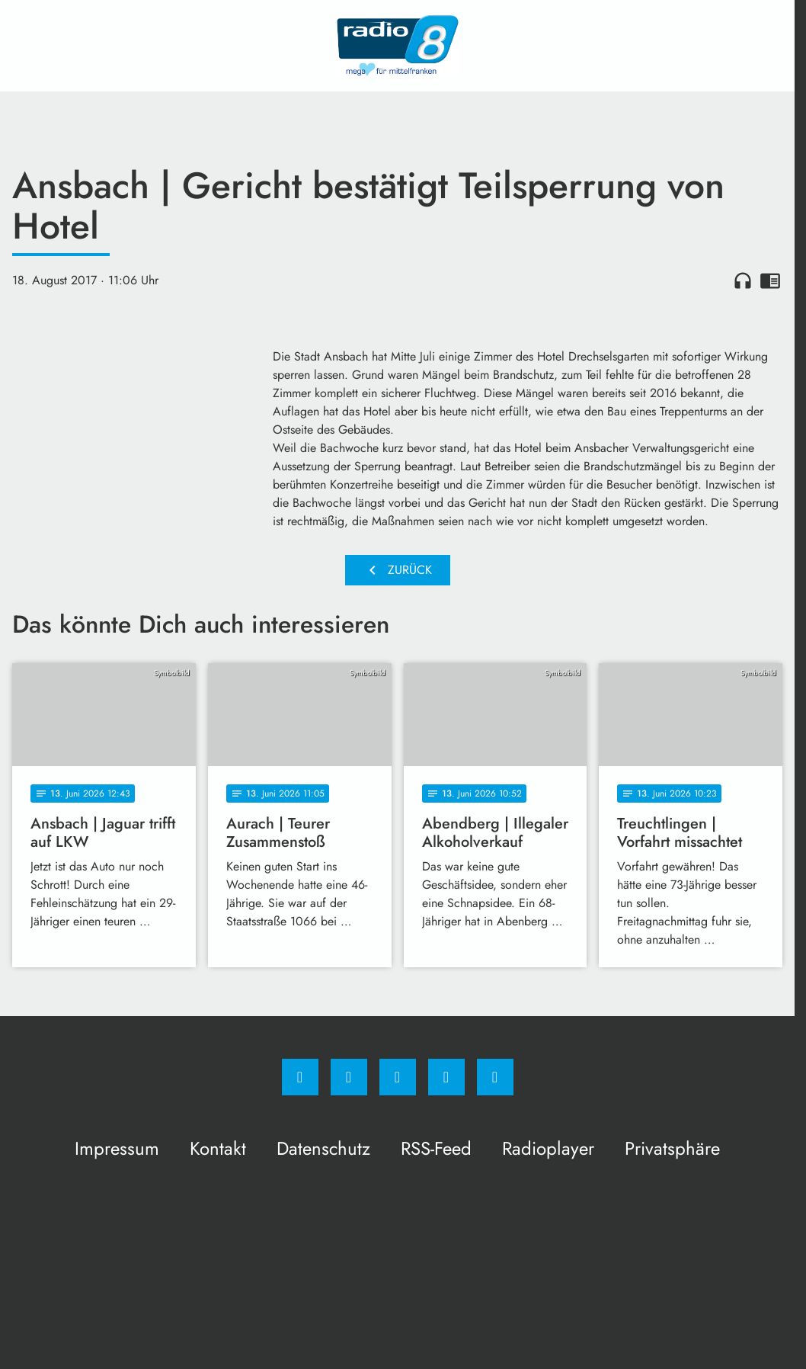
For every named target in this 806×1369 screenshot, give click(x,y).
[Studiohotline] (446, 1077)
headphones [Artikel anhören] (742, 280)
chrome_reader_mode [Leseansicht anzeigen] (770, 280)
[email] (495, 1077)
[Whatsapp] (397, 1077)
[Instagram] (349, 1077)
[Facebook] (300, 1077)
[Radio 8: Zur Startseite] (397, 45)
